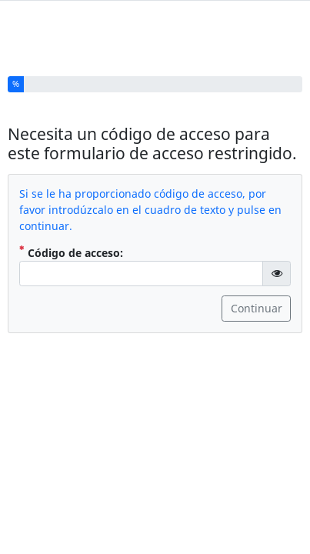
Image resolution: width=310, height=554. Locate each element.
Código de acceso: (71, 247)
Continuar (256, 303)
